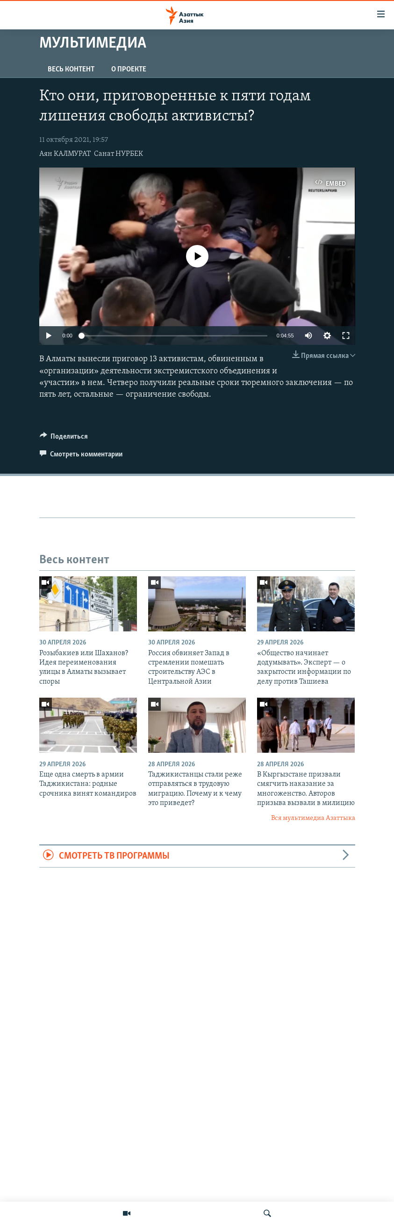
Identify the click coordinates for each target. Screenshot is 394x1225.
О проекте (128, 69)
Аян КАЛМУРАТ (65, 154)
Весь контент (71, 69)
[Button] (64, 439)
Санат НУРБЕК (118, 154)
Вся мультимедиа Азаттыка (313, 818)
